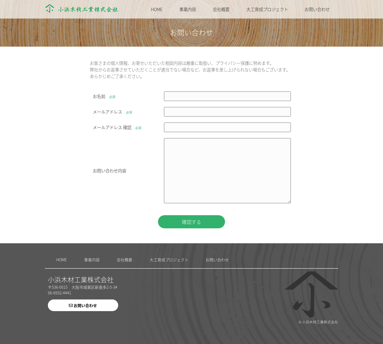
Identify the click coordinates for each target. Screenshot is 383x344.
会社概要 (221, 9)
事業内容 (187, 9)
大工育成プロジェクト (267, 9)
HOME (156, 9)
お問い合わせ (317, 9)
